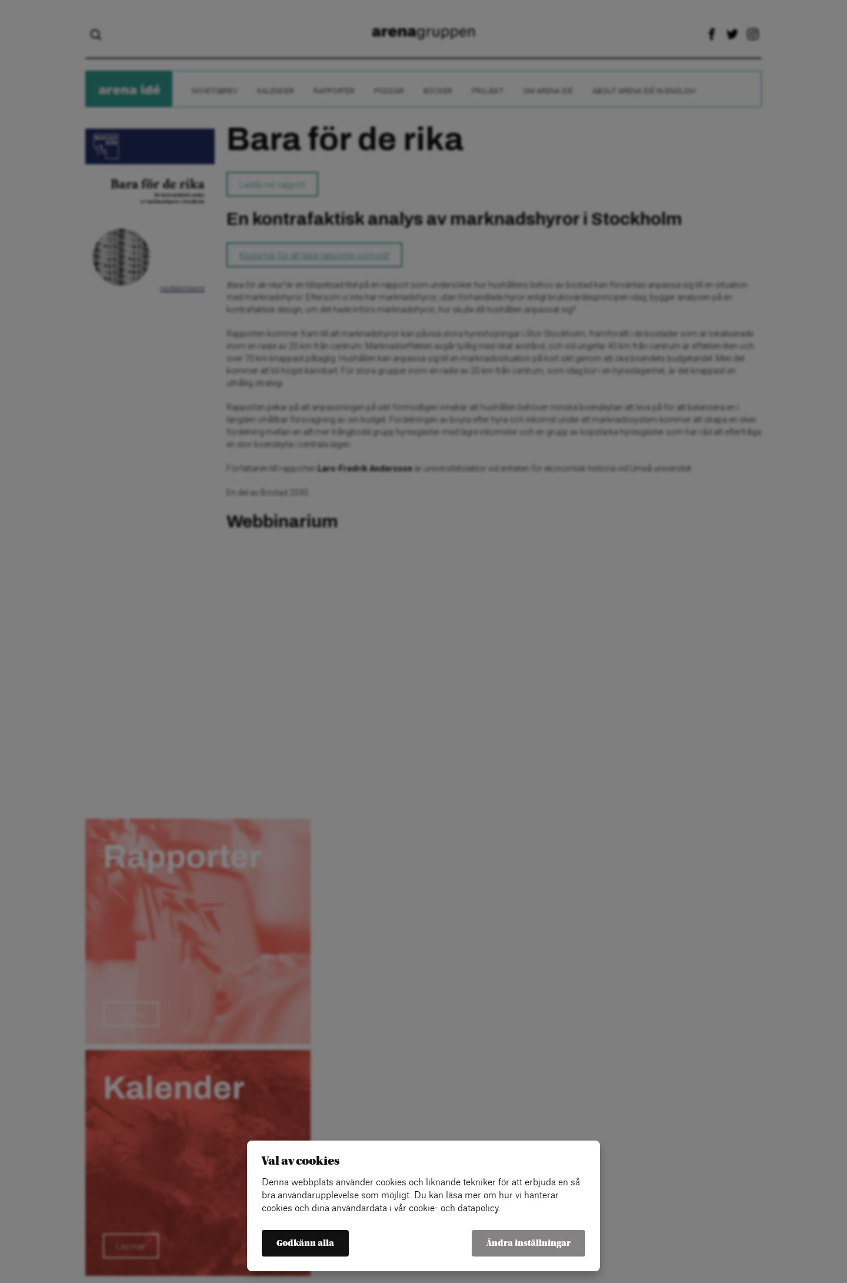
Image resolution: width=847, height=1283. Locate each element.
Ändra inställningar (528, 1243)
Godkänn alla (305, 1243)
